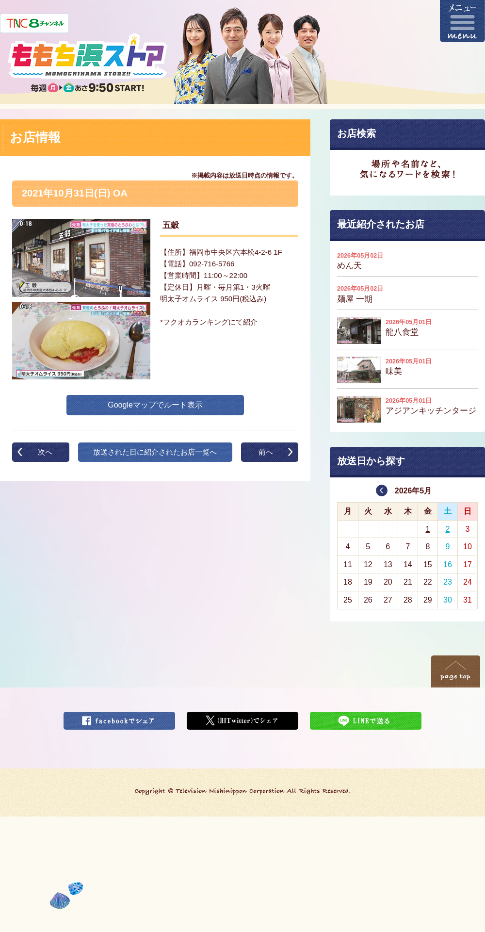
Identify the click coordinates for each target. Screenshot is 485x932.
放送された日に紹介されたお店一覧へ (155, 452)
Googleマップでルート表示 (155, 405)
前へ (266, 452)
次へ (45, 452)
